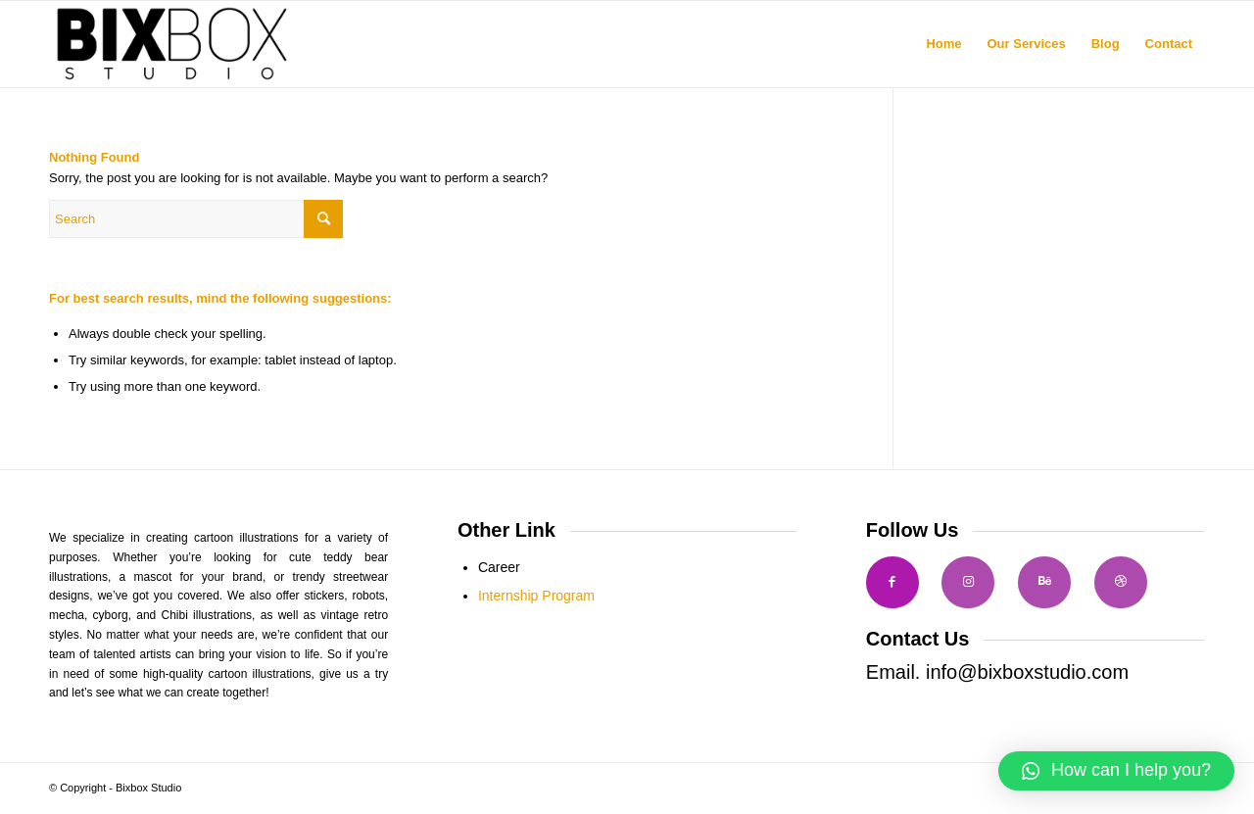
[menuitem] (943, 44)
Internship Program (536, 595)
